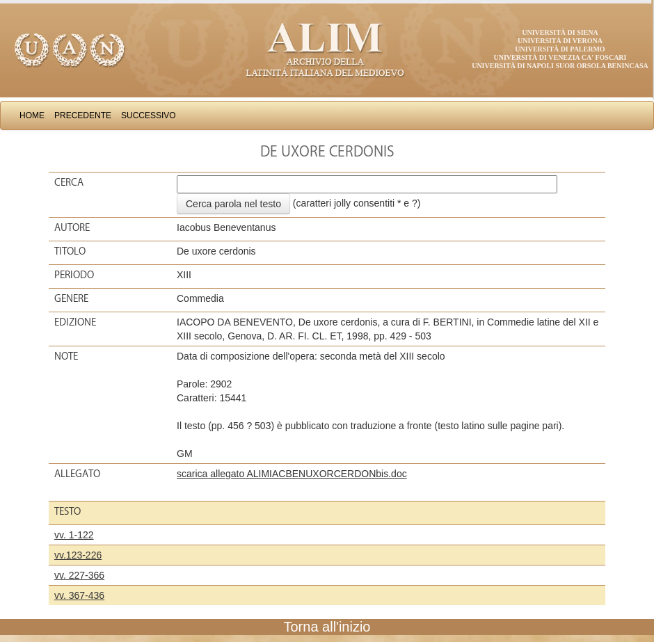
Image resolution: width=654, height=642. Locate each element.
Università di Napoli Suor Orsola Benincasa (560, 66)
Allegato (77, 474)
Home (32, 115)
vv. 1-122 (74, 534)
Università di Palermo (560, 49)
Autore (72, 227)
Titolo (70, 251)
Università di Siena (560, 32)
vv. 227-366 (79, 575)
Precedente (82, 115)
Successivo (148, 115)
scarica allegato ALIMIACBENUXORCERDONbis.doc (292, 473)
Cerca (68, 182)
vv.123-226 (78, 555)
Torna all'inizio (327, 626)
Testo (67, 511)
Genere (71, 298)
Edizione (75, 322)
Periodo (74, 275)
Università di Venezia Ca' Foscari (560, 57)
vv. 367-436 (79, 595)
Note (66, 356)
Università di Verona (560, 41)
